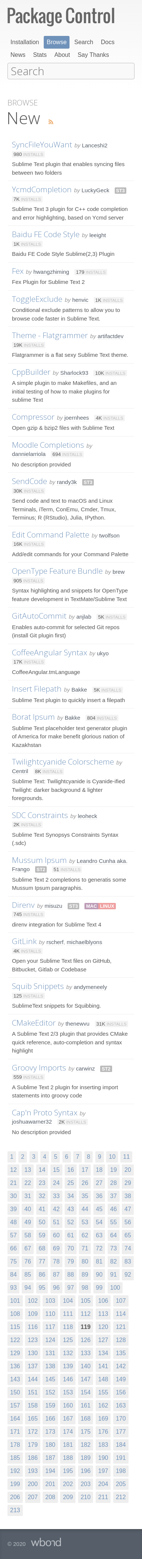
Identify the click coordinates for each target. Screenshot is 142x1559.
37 (113, 1195)
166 (50, 1418)
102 (33, 1300)
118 (68, 1326)
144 (33, 1378)
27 (99, 1182)
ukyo (103, 652)
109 (33, 1313)
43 (70, 1208)
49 (27, 1221)
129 (15, 1352)
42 (56, 1208)
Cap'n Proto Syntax (44, 1111)
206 (15, 1496)
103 (50, 1300)
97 (70, 1287)
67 (27, 1247)
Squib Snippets (38, 985)
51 (56, 1221)
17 (84, 1169)
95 (42, 1287)
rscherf (55, 941)
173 (50, 1431)
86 (42, 1274)
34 (70, 1195)
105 (86, 1300)
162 (103, 1405)
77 (42, 1261)
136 (15, 1365)
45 (99, 1208)
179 (33, 1444)
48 (13, 1221)
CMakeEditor (34, 1022)
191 (121, 1457)
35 (84, 1195)
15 (56, 1169)
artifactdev (110, 335)
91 (113, 1274)
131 (50, 1352)
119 (86, 1326)
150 (15, 1391)
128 (121, 1339)
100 (115, 1287)
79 (70, 1261)
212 (121, 1496)
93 (13, 1287)
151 (33, 1391)
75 (13, 1261)
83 (127, 1261)
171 (15, 1431)
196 (86, 1470)
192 (15, 1470)
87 (56, 1274)
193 (33, 1470)
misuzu (53, 905)
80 (84, 1261)
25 (70, 1182)
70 (70, 1247)
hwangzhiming (51, 271)
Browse (57, 42)
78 (56, 1261)
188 (68, 1457)
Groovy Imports (39, 1067)
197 (103, 1470)
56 (127, 1221)
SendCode (29, 480)
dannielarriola (29, 453)
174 (68, 1431)
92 (127, 1274)
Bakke (79, 689)
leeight (97, 234)
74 (127, 1247)
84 (13, 1274)
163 (121, 1405)
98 (84, 1287)
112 (86, 1313)
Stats (39, 55)
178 (15, 1444)
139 (68, 1365)
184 (121, 1444)
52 (70, 1221)
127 (103, 1339)
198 (121, 1470)
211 (103, 1496)
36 (99, 1195)
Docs (107, 42)
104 (68, 1300)
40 (27, 1208)
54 (99, 1221)
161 (86, 1405)
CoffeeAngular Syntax (49, 651)
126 (86, 1339)
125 (68, 1339)
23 (42, 1182)
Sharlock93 (74, 372)
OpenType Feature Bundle (57, 570)
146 (68, 1378)
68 (42, 1247)
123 (33, 1339)
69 (56, 1247)
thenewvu (77, 1023)
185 (15, 1457)
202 (68, 1483)
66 (13, 1247)
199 (15, 1483)
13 (27, 1169)
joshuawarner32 (32, 1121)
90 (99, 1274)
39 (13, 1208)
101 (15, 1300)
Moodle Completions (48, 444)
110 (50, 1313)
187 (50, 1457)
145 (50, 1378)
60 (56, 1234)
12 (13, 1169)
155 (103, 1391)
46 (113, 1208)
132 (68, 1352)
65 (127, 1234)
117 (50, 1326)
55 (113, 1221)
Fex (18, 270)
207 (33, 1496)
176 (103, 1431)
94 (27, 1287)
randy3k (67, 481)
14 (42, 1169)
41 (42, 1208)
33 (56, 1195)
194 (50, 1470)
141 (103, 1365)
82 (113, 1261)
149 (121, 1378)
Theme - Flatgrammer (50, 334)
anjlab (83, 616)
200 (33, 1483)
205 (121, 1483)
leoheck (87, 815)
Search (83, 42)
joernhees (76, 417)
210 (86, 1496)
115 (15, 1326)
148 (103, 1378)
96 (56, 1287)
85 (27, 1274)
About (62, 55)
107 (121, 1300)
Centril (20, 770)
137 (33, 1365)
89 (84, 1274)
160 (68, 1405)
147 (86, 1378)
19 (113, 1169)
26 (84, 1182)
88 (70, 1274)
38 (127, 1195)
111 (68, 1313)
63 (99, 1234)
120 (103, 1326)
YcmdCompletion (42, 188)
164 (15, 1418)
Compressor (33, 416)
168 (86, 1418)
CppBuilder (31, 371)
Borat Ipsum (33, 716)
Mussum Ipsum (39, 859)
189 (86, 1457)
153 (68, 1391)
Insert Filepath (37, 688)
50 (42, 1221)
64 (113, 1234)
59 (42, 1234)
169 (103, 1418)
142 (121, 1365)
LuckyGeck (95, 189)
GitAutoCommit (39, 615)
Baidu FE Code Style (46, 233)
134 (103, 1352)
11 (126, 1156)
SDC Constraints (40, 814)
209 (68, 1496)
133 (86, 1352)
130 (33, 1352)
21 (13, 1182)
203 (86, 1483)
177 (121, 1431)
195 (68, 1470)
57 (13, 1234)
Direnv (23, 904)
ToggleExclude (37, 298)
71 (84, 1247)
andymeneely (90, 986)
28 (113, 1182)
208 (50, 1496)
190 (103, 1457)
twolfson (109, 535)
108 (15, 1313)
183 (103, 1444)
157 (15, 1405)
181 (68, 1444)
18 (99, 1169)
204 (103, 1483)
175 (86, 1431)
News (17, 55)
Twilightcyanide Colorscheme (63, 761)
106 (103, 1300)
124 (50, 1339)
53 (84, 1221)
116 (33, 1326)
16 (70, 1169)
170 (121, 1418)
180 (50, 1444)
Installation (24, 42)
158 (33, 1405)
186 (33, 1457)
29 (127, 1182)
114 (121, 1313)
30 (13, 1195)
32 (42, 1195)
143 (15, 1378)
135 (121, 1352)
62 (84, 1234)
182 (86, 1444)
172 (33, 1431)
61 (70, 1234)
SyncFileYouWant (42, 143)
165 (33, 1418)
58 (27, 1234)
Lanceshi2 (94, 144)
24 (56, 1182)
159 (50, 1405)
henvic (80, 299)
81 (99, 1261)
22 (27, 1182)
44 (84, 1208)
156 (121, 1391)
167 (68, 1418)
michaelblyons (84, 941)
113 (103, 1313)
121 (121, 1326)
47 (127, 1208)
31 (27, 1195)
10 (112, 1156)
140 (86, 1365)
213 (15, 1509)
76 (27, 1261)
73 (113, 1247)
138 (50, 1365)
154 (86, 1391)
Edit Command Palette (50, 534)
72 (99, 1247)
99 (99, 1287)
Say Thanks (93, 55)
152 (50, 1391)
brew (118, 571)
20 (127, 1169)
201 (50, 1483)
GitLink (24, 940)
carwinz (85, 1068)
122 (15, 1339)
